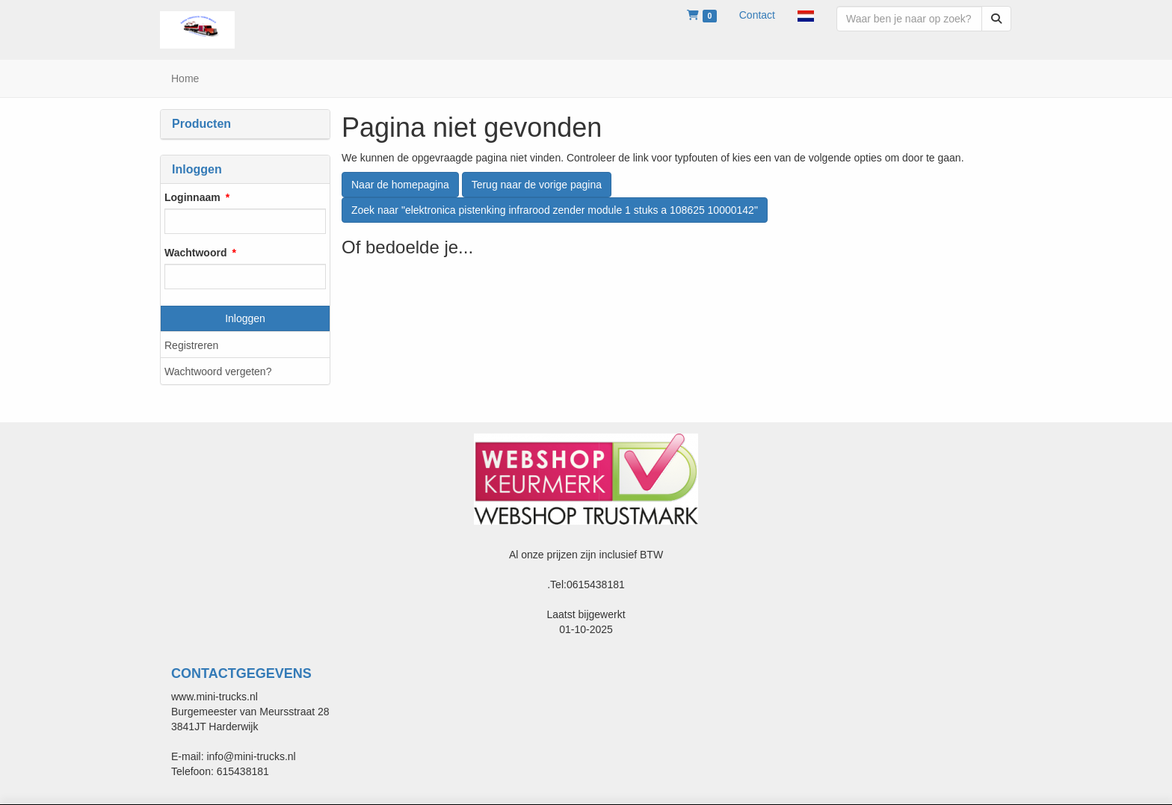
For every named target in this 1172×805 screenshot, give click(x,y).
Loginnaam (192, 197)
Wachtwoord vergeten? (217, 371)
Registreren (191, 345)
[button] (805, 15)
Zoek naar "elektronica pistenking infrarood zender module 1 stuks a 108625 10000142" (554, 210)
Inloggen (245, 318)
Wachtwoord (195, 253)
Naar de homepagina (400, 185)
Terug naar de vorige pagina (537, 185)
